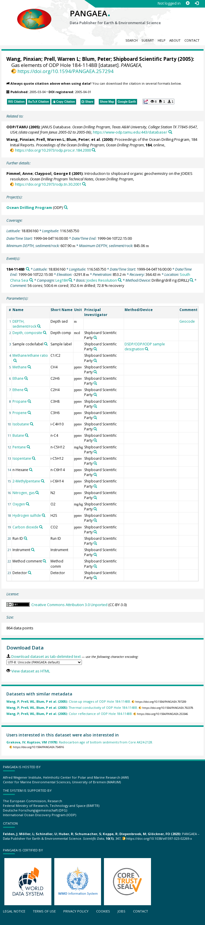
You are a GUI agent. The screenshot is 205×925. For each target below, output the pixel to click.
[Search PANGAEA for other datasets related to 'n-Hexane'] (31, 469)
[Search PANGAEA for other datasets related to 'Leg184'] (70, 280)
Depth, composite (27, 332)
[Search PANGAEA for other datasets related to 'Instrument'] (33, 549)
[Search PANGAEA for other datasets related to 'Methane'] (29, 367)
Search (131, 40)
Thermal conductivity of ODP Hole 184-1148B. (72, 707)
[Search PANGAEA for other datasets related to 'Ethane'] (26, 378)
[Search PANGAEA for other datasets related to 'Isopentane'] (33, 458)
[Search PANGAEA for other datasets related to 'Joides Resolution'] (120, 280)
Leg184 (61, 280)
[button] (158, 101)
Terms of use (44, 911)
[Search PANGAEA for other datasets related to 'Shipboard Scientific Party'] (95, 337)
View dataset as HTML (30, 671)
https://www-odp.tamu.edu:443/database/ (130, 132)
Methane (19, 367)
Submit (147, 40)
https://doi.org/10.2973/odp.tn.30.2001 (48, 184)
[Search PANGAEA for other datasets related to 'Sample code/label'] (46, 344)
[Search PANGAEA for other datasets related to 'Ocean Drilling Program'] (66, 207)
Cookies (103, 911)
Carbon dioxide (25, 527)
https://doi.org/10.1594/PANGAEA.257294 (65, 71)
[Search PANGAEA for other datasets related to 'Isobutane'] (31, 424)
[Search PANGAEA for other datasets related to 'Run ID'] (25, 538)
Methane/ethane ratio (30, 355)
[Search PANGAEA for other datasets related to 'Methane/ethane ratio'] (15, 360)
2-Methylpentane (26, 481)
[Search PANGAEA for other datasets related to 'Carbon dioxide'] (41, 527)
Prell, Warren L (61, 59)
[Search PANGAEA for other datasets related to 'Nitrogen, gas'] (37, 492)
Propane (19, 401)
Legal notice (14, 911)
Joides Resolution (102, 280)
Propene (19, 412)
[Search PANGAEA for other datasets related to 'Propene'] (29, 412)
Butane (18, 435)
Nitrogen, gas (23, 492)
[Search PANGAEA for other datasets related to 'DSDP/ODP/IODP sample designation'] (146, 349)
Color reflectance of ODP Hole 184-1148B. (69, 713)
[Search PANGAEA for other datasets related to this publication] (170, 132)
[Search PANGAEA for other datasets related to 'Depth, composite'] (44, 332)
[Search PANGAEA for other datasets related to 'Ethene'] (26, 389)
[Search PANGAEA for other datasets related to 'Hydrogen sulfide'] (43, 515)
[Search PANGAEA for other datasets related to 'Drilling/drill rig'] (191, 280)
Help (162, 40)
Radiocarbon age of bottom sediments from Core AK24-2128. (79, 742)
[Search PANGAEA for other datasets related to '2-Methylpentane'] (42, 481)
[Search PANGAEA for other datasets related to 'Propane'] (29, 401)
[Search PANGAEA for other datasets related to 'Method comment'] (44, 561)
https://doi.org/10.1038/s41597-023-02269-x (159, 838)
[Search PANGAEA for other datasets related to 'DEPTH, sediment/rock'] (39, 326)
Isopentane (21, 458)
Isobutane (20, 424)
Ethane (18, 378)
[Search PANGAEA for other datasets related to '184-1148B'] (28, 269)
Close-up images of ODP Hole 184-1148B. (68, 701)
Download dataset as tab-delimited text (46, 656)
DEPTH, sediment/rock (24, 324)
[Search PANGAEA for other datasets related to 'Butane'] (26, 435)
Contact (191, 40)
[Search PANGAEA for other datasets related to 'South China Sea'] (31, 280)
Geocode (187, 321)
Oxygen (18, 504)
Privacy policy (76, 911)
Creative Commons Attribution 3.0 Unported (69, 604)
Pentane (19, 447)
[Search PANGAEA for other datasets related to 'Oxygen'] (27, 504)
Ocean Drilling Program (29, 207)
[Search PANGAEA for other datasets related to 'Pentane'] (28, 447)
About (175, 40)
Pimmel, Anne (19, 173)
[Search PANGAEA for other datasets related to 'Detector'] (29, 572)
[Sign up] (187, 3)
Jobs (121, 911)
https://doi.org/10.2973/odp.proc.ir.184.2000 (53, 150)
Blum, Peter (96, 59)
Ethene (18, 389)
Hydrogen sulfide (26, 515)
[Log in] (196, 3)
